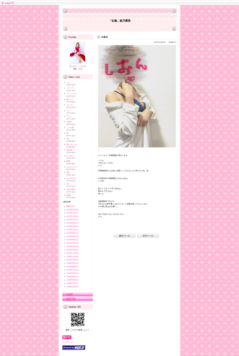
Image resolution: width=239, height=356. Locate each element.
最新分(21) (70, 206)
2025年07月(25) (72, 230)
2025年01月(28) (72, 250)
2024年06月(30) (72, 273)
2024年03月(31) (72, 283)
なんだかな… (71, 178)
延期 (68, 161)
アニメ (69, 116)
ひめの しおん (77, 66)
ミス (68, 82)
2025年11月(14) (72, 216)
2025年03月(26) (72, 243)
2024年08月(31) (72, 266)
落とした (70, 99)
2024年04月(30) (72, 280)
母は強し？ (70, 150)
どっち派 (70, 127)
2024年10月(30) (72, 260)
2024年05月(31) (72, 276)
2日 (67, 184)
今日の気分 (70, 189)
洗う (68, 139)
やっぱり (70, 156)
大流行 (69, 122)
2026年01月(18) (72, 209)
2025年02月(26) (72, 246)
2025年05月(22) (72, 236)
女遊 (80, 69)
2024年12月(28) (72, 253)
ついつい (70, 105)
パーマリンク (67, 342)
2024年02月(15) (72, 287)
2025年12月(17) (72, 213)
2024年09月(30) (72, 263)
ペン (68, 110)
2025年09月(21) (72, 223)
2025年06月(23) (72, 233)
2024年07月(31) (72, 270)
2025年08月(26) (72, 226)
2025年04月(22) (72, 240)
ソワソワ (70, 88)
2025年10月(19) (72, 220)
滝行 (68, 172)
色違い (69, 195)
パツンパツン (71, 94)
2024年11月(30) (72, 256)
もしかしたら (71, 167)
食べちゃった (71, 144)
